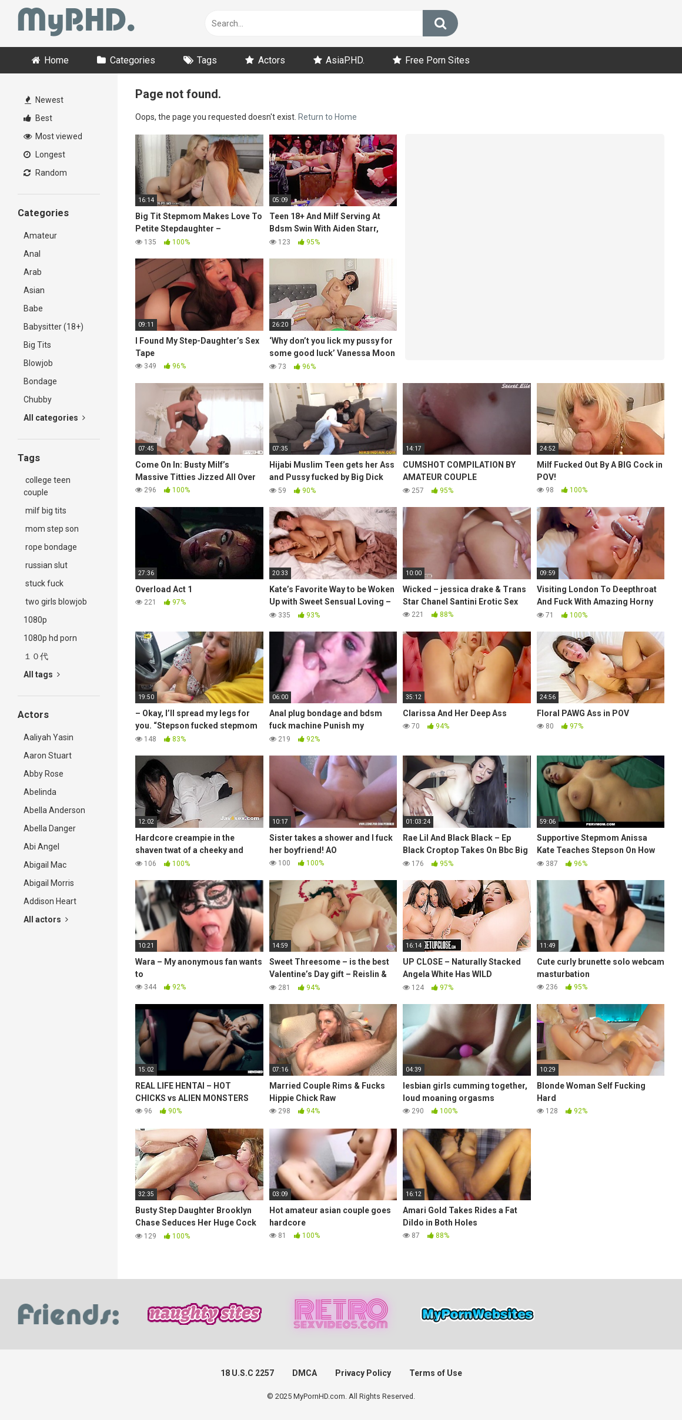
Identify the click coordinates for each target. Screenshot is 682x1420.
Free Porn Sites (437, 60)
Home (56, 60)
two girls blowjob (55, 601)
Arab (33, 272)
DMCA (304, 1373)
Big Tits (37, 345)
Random (45, 172)
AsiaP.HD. (345, 60)
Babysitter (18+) (53, 326)
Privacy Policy (363, 1373)
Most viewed (53, 136)
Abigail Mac (45, 865)
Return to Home (327, 117)
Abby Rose (43, 773)
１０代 (36, 656)
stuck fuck (43, 583)
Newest (44, 100)
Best (38, 118)
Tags (207, 60)
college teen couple (47, 486)
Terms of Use (435, 1373)
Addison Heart (50, 901)
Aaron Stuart (48, 755)
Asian (34, 290)
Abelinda (40, 792)
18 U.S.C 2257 (247, 1373)
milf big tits (45, 510)
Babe (33, 308)
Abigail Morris (49, 883)
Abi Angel (41, 846)
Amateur (40, 235)
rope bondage (50, 547)
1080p (35, 620)
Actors (271, 60)
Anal (32, 254)
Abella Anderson (54, 810)
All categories (54, 417)
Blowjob (38, 363)
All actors (46, 919)
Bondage (40, 381)
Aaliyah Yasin (48, 737)
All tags (42, 674)
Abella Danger (50, 828)
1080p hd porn (50, 638)
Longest (44, 154)
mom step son (51, 528)
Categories (132, 60)
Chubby (38, 399)
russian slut (46, 565)
